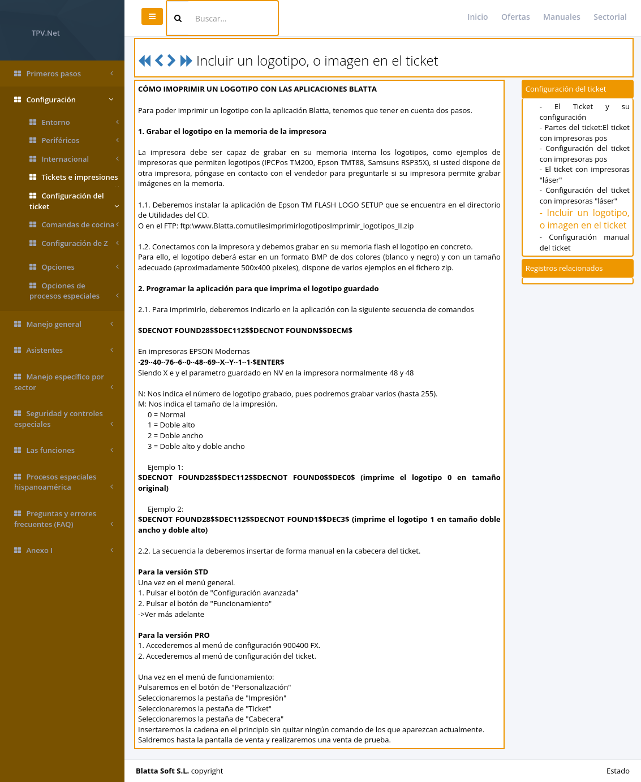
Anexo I (63, 550)
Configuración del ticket (74, 201)
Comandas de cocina (74, 224)
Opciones (74, 267)
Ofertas (515, 16)
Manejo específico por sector (63, 381)
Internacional (74, 159)
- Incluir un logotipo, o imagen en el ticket (585, 219)
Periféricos (74, 140)
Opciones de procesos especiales (74, 290)
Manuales (561, 16)
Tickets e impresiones (74, 179)
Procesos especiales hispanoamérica (63, 482)
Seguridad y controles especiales (63, 418)
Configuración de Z (74, 243)
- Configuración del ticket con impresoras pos (585, 153)
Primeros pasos (63, 73)
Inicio (477, 16)
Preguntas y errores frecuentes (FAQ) (63, 518)
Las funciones (63, 450)
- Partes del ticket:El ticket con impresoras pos (585, 132)
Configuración (63, 99)
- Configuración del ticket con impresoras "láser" (585, 195)
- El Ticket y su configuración (585, 111)
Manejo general (63, 324)
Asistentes (63, 350)
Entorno (74, 122)
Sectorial (610, 16)
